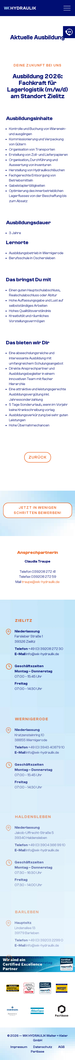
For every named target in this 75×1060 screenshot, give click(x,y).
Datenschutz (42, 1047)
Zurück (38, 457)
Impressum (18, 1047)
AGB (61, 1047)
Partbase (37, 1051)
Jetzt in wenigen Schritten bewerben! (37, 510)
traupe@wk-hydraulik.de (41, 582)
